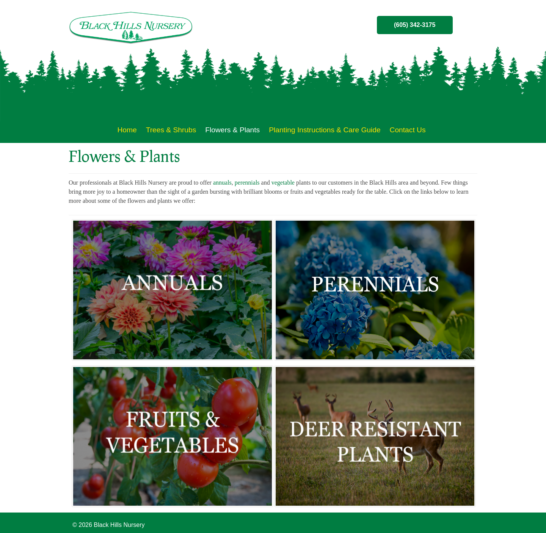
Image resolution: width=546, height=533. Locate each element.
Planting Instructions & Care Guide (324, 130)
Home (126, 130)
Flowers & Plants (232, 130)
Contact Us (408, 130)
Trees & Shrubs (171, 130)
